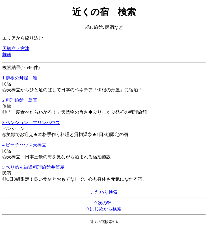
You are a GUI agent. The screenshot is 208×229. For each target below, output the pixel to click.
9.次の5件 (104, 202)
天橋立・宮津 (15, 48)
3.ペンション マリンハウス (31, 122)
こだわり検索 (104, 192)
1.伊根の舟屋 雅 (19, 77)
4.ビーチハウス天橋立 (24, 144)
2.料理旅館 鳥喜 (19, 100)
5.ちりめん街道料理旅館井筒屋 (33, 167)
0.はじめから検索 (104, 208)
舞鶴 (6, 54)
